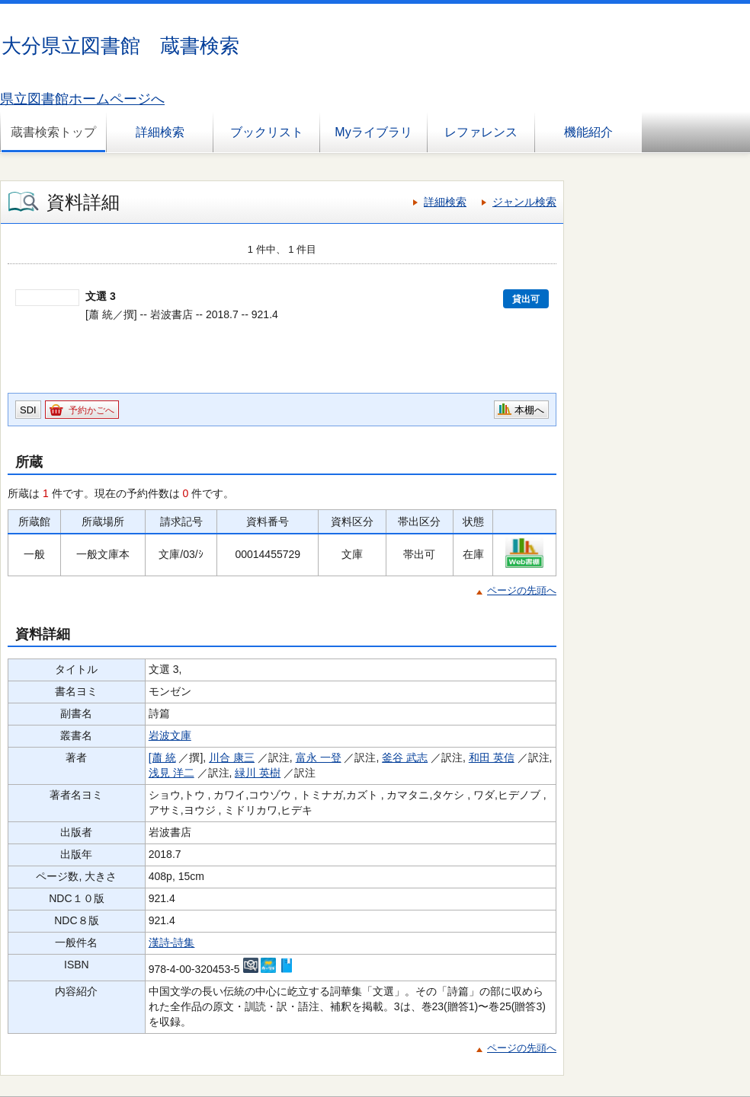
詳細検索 (160, 132)
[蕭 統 (162, 757)
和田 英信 (491, 757)
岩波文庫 (170, 735)
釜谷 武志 (405, 757)
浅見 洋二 (171, 773)
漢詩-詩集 (172, 942)
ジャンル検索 (524, 202)
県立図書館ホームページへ (82, 99)
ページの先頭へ (521, 590)
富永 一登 (318, 757)
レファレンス (481, 132)
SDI (28, 410)
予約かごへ (91, 410)
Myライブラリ (373, 132)
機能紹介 (588, 132)
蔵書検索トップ (53, 132)
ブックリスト (266, 132)
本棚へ (529, 410)
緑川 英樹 (257, 773)
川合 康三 (232, 757)
